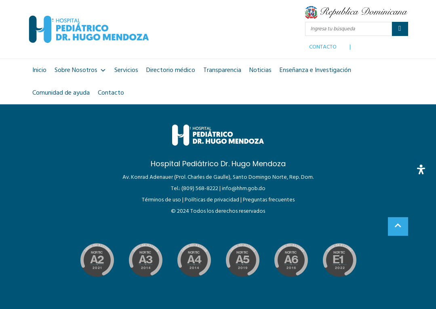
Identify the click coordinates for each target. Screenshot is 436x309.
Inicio (39, 70)
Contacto (111, 93)
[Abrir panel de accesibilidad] (421, 169)
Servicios (126, 70)
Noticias (260, 70)
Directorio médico (170, 70)
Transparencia (222, 70)
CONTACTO (323, 45)
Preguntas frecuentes (269, 200)
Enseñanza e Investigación (315, 70)
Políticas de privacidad (212, 200)
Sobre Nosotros (80, 70)
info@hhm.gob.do (243, 188)
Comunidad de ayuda (61, 93)
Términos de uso (161, 200)
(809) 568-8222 (199, 188)
